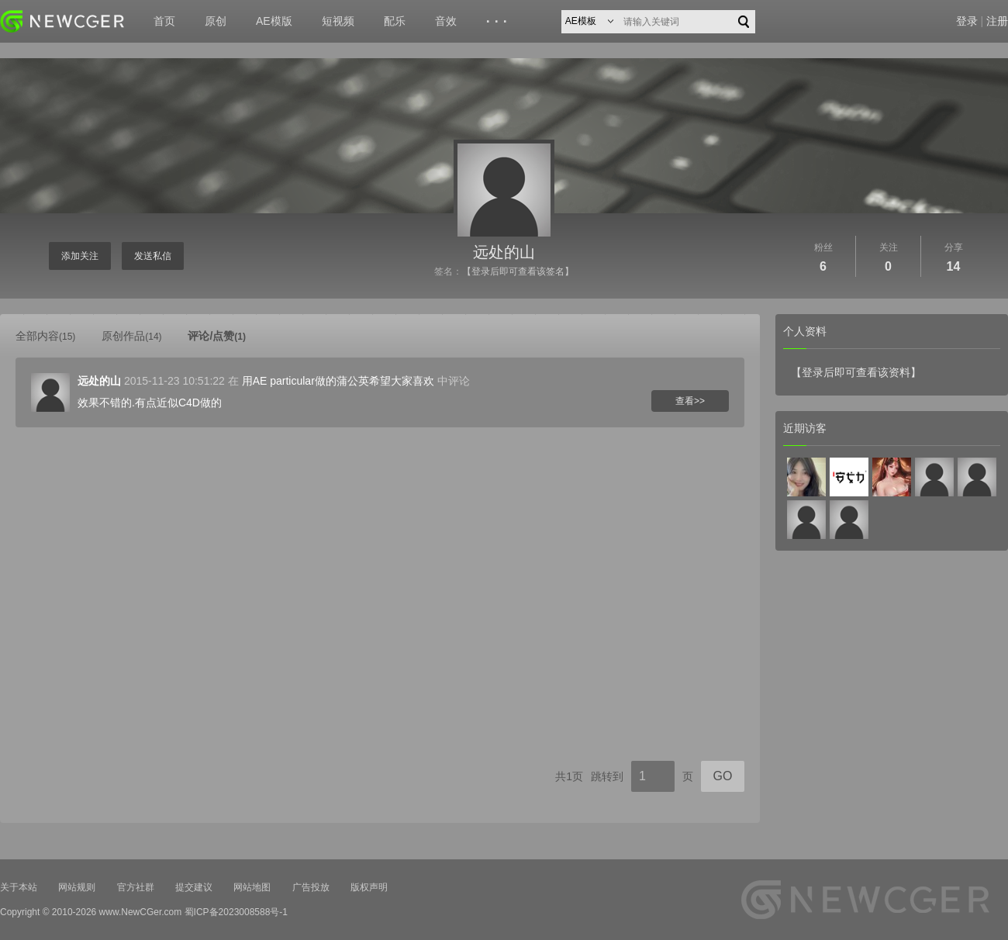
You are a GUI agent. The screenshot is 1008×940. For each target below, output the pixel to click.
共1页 (569, 776)
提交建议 (193, 887)
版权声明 (369, 887)
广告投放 (311, 887)
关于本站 (18, 887)
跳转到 (607, 776)
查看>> (690, 401)
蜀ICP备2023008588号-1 (236, 912)
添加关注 (79, 256)
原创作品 (131, 336)
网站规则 (76, 887)
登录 (967, 21)
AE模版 (274, 21)
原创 (215, 21)
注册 (997, 21)
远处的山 (504, 252)
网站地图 (252, 887)
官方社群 (135, 887)
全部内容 (45, 336)
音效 (446, 21)
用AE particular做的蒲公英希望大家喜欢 (338, 381)
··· (499, 21)
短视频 (338, 21)
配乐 (395, 21)
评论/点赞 (217, 336)
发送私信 (152, 256)
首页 (164, 21)
